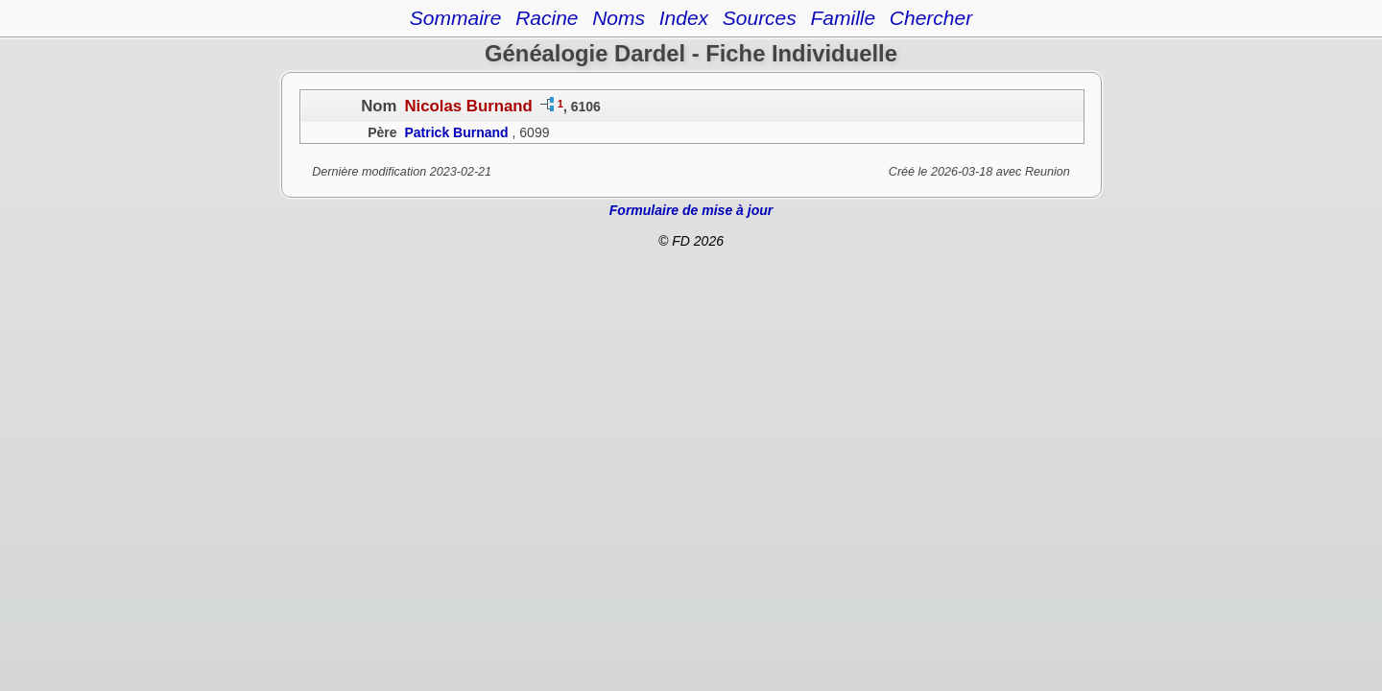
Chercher (931, 18)
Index (683, 18)
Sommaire (456, 18)
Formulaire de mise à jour (691, 210)
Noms (618, 18)
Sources (760, 18)
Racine (546, 18)
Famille (842, 18)
